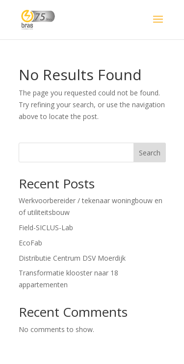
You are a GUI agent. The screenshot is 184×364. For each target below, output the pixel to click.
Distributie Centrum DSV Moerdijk (72, 258)
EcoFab (30, 242)
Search (149, 152)
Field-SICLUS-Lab (46, 227)
